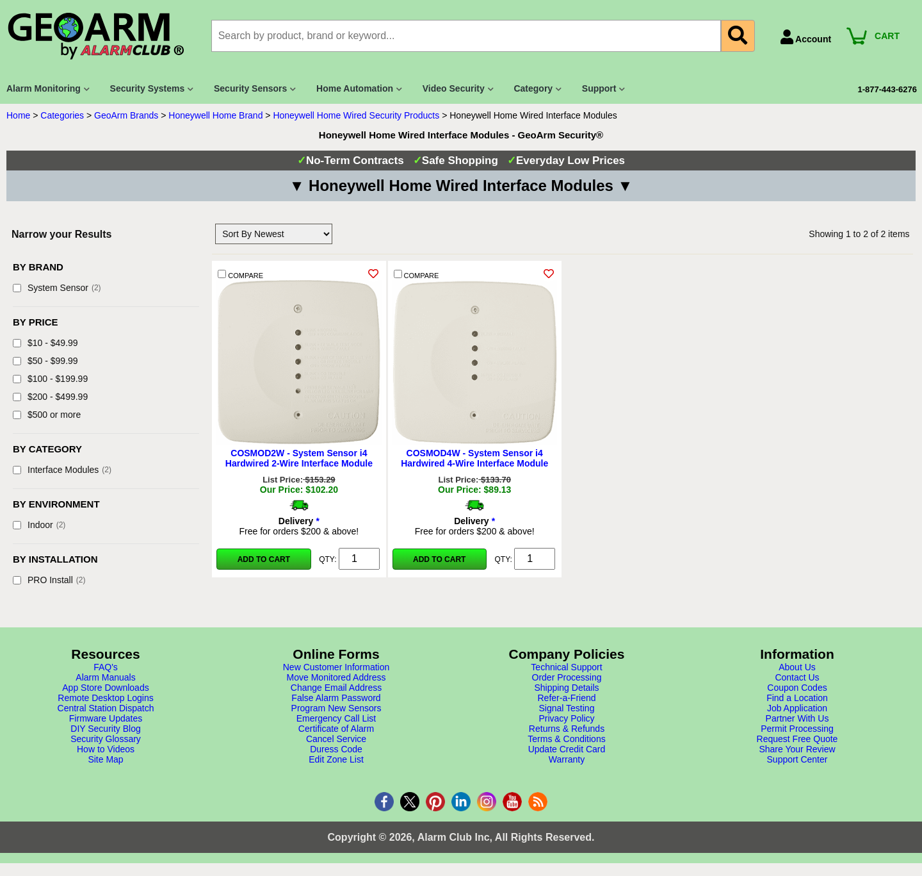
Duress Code (336, 749)
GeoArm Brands (126, 115)
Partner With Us (797, 718)
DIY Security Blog (105, 728)
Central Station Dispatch (106, 708)
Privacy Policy (566, 718)
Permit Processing (797, 728)
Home (18, 115)
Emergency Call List (336, 718)
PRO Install (49, 580)
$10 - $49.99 (45, 343)
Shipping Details (566, 687)
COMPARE (240, 274)
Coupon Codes (797, 687)
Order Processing (567, 677)
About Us (797, 667)
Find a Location (797, 698)
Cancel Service (336, 739)
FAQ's (105, 667)
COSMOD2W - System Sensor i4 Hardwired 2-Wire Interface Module (299, 458)
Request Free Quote (797, 739)
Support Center (797, 759)
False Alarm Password (335, 698)
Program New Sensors (336, 708)
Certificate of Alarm (336, 728)
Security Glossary (105, 739)
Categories (62, 115)
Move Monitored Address (336, 677)
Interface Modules (62, 470)
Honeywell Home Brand (215, 115)
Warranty (567, 759)
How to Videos (105, 749)
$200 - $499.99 (50, 397)
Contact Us (797, 677)
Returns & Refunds (566, 728)
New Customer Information (336, 667)
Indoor (39, 525)
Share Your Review (797, 749)
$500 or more (47, 414)
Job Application (797, 708)
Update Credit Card (567, 749)
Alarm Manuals (105, 677)
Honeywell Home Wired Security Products (356, 115)
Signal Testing (567, 708)
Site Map (105, 759)
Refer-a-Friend (566, 698)
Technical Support (566, 667)
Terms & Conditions (566, 739)
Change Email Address (336, 687)
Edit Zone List (336, 759)
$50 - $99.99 (45, 361)
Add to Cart (264, 559)
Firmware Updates (105, 718)
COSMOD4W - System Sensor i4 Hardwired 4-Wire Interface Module (474, 458)
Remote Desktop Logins (105, 698)
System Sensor (57, 288)
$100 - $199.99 (50, 379)
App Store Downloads (105, 687)
